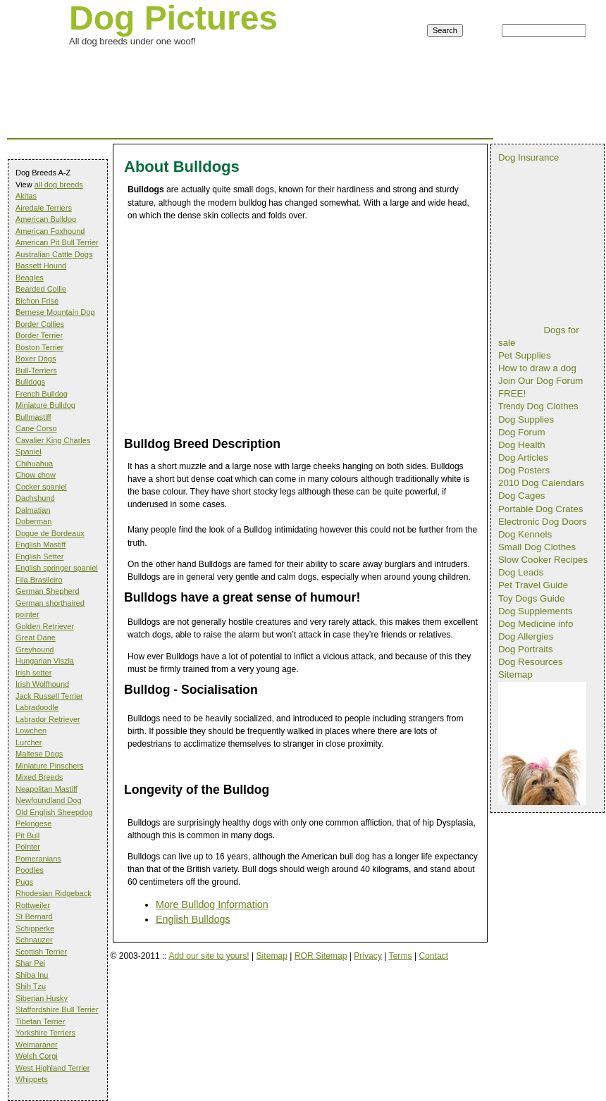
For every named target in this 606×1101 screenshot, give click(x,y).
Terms (400, 956)
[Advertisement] (263, 66)
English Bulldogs (193, 919)
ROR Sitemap (321, 956)
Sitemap (271, 956)
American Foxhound (50, 231)
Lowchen (31, 730)
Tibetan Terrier (40, 1021)
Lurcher (29, 742)
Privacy (368, 956)
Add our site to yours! (208, 956)
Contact (433, 956)
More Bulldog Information (212, 904)
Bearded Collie (41, 289)
